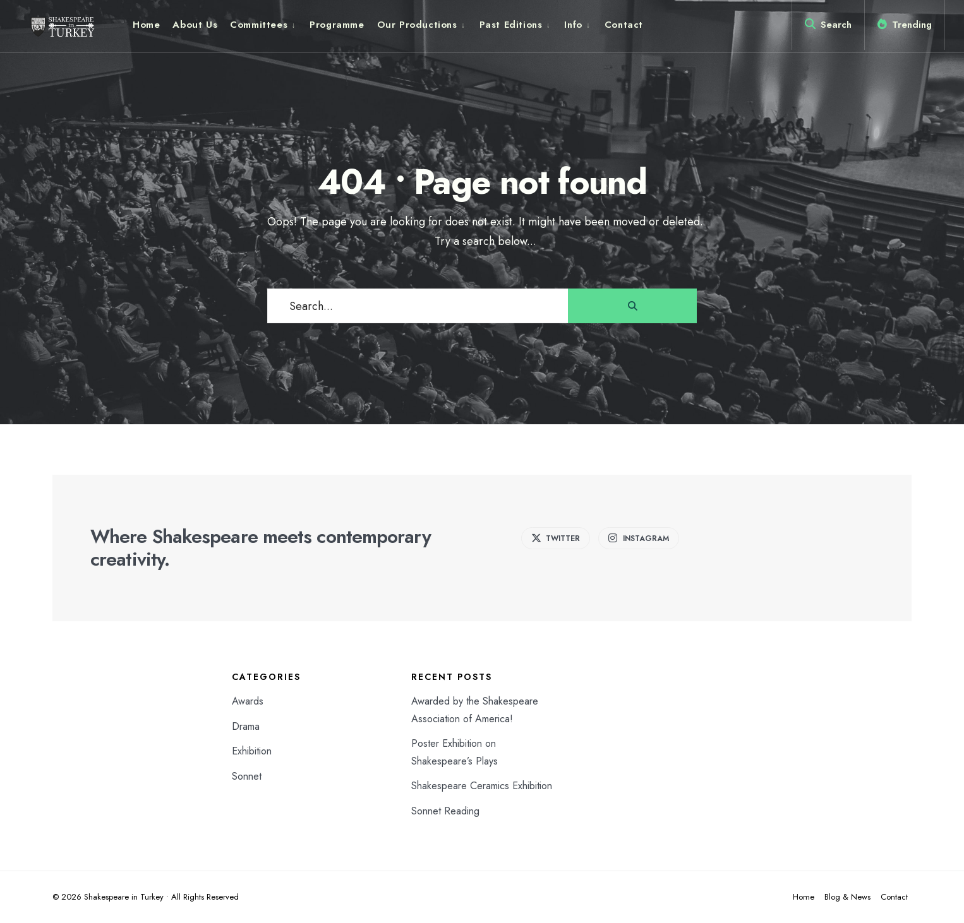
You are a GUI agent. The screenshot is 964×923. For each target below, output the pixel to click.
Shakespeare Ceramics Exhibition (481, 785)
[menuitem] (263, 24)
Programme (337, 25)
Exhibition (252, 751)
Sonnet (247, 776)
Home (146, 25)
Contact (624, 25)
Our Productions (417, 25)
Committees (258, 25)
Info (573, 25)
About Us (194, 25)
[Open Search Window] (828, 27)
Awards (247, 701)
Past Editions (511, 25)
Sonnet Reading (445, 811)
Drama (246, 726)
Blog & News (847, 897)
